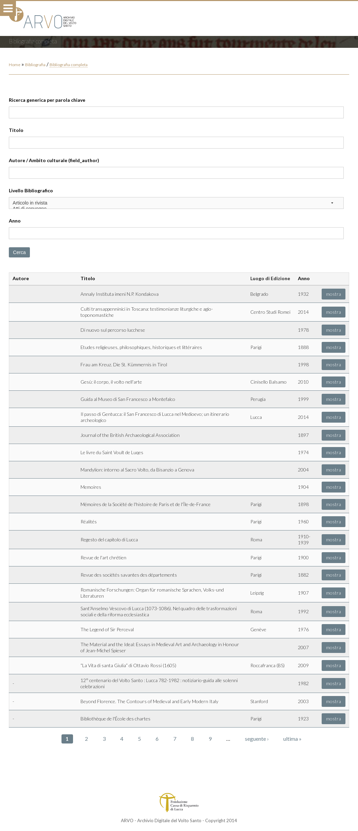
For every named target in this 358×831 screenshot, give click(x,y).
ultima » (292, 738)
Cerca (19, 252)
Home (14, 64)
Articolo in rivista (176, 203)
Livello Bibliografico (31, 190)
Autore (21, 278)
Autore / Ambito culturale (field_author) (54, 160)
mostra (333, 294)
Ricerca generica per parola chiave (47, 100)
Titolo (16, 130)
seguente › (257, 738)
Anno (15, 221)
